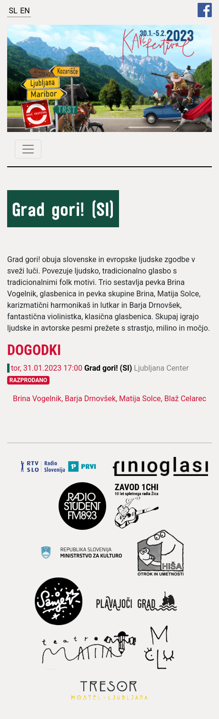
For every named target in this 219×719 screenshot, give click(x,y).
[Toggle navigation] (28, 149)
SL (13, 10)
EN (25, 10)
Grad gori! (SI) (109, 368)
